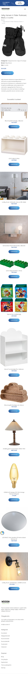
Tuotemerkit (4, 644)
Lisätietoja (7, 73)
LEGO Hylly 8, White (14, 158)
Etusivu (3, 20)
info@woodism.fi (5, 624)
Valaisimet (3, 647)
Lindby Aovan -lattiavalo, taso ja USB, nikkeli (14, 202)
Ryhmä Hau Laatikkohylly (14, 314)
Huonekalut (4, 633)
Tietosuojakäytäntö (6, 665)
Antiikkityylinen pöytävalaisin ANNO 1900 (14, 449)
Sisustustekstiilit (5, 641)
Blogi (2, 656)
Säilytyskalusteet (12, 60)
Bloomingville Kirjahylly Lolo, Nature (14, 405)
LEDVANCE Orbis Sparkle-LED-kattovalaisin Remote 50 (14, 538)
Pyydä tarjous (20, 3)
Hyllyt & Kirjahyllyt (21, 60)
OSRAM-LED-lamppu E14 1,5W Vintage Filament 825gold (14, 493)
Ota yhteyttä (4, 659)
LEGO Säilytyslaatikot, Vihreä (14, 270)
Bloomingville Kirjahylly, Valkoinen (14, 121)
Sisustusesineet (5, 638)
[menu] (25, 9)
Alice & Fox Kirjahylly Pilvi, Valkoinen (14, 369)
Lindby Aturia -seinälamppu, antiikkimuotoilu (14, 582)
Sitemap (3, 667)
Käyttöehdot (4, 662)
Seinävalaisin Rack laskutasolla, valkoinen (14, 245)
